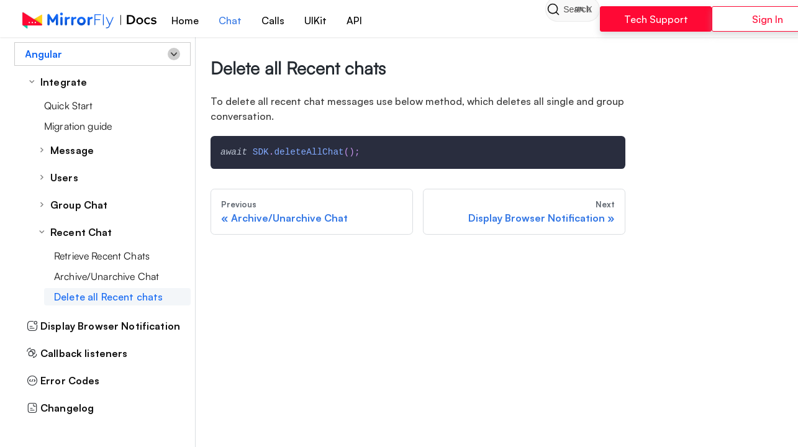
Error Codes (63, 380)
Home (197, 20)
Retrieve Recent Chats (102, 256)
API (366, 20)
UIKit (327, 20)
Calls (284, 20)
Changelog (60, 407)
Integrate (63, 82)
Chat (241, 20)
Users (64, 177)
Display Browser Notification (103, 326)
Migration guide (78, 126)
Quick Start (68, 105)
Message (72, 150)
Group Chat (78, 205)
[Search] (530, 18)
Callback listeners (77, 353)
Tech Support (647, 19)
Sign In (739, 19)
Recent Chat (81, 232)
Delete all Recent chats (108, 297)
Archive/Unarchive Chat (106, 276)
